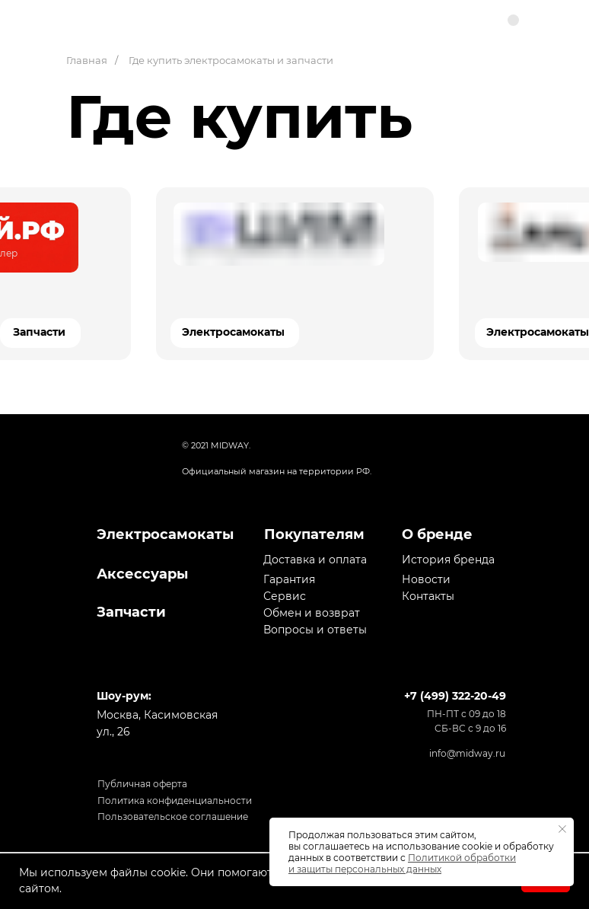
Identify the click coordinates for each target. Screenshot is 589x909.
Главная (86, 60)
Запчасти (39, 332)
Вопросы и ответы (315, 629)
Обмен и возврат (311, 613)
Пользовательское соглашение (172, 816)
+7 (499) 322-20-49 (455, 696)
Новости (426, 579)
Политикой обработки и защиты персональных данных (402, 863)
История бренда (448, 559)
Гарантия (289, 579)
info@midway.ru (467, 753)
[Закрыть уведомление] (562, 829)
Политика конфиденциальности (174, 800)
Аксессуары (142, 574)
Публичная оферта (142, 783)
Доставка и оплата (315, 559)
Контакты (428, 596)
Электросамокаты (233, 332)
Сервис (284, 596)
